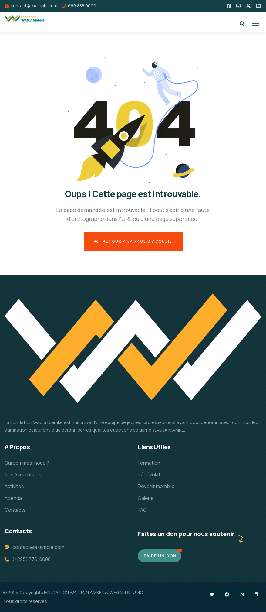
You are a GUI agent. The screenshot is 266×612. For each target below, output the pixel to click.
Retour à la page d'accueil (133, 241)
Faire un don (160, 556)
